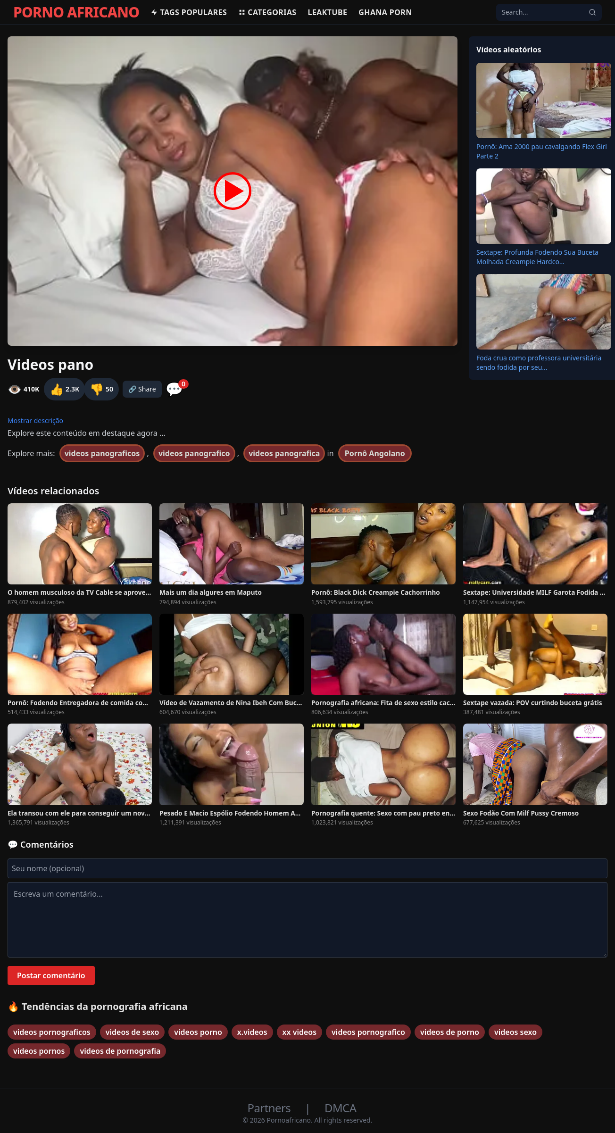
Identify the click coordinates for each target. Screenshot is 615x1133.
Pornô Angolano (375, 453)
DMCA (340, 1108)
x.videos (252, 1032)
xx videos (300, 1032)
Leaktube (328, 12)
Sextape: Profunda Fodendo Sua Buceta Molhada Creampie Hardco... (537, 257)
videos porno (198, 1032)
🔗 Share (142, 388)
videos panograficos (102, 453)
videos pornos (39, 1051)
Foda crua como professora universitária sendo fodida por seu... (538, 362)
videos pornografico (368, 1032)
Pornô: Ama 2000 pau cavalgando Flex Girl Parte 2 (541, 151)
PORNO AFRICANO (76, 12)
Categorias (267, 12)
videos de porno (449, 1032)
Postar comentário (51, 975)
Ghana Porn (385, 12)
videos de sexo (132, 1032)
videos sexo (515, 1032)
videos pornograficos (52, 1032)
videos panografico (194, 453)
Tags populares (188, 12)
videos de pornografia (120, 1051)
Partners (270, 1108)
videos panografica (284, 453)
